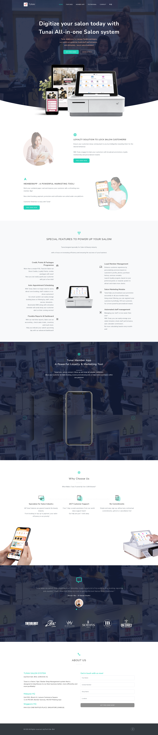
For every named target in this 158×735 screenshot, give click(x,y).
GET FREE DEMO (71, 52)
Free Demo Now (81, 160)
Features (69, 4)
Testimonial (92, 4)
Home (61, 4)
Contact (103, 4)
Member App (80, 4)
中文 (110, 4)
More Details (87, 52)
